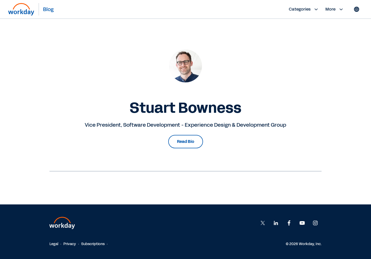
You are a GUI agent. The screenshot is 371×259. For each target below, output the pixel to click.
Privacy (69, 243)
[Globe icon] (356, 9)
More (334, 9)
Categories (304, 9)
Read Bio (185, 141)
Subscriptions (93, 243)
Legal (53, 243)
